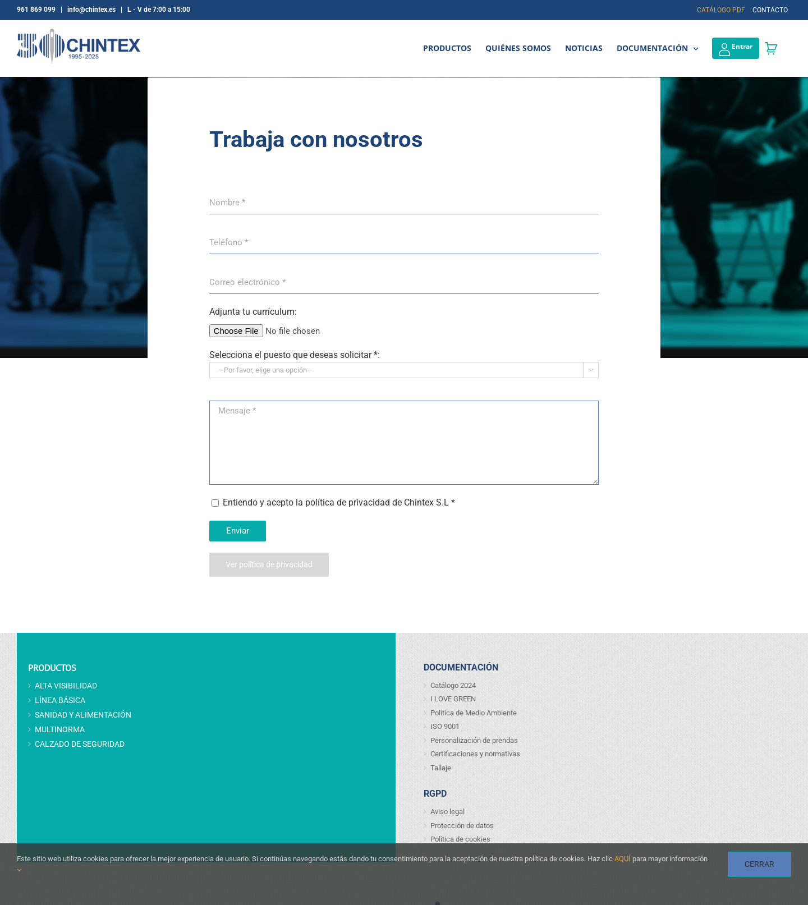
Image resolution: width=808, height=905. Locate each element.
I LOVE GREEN (453, 699)
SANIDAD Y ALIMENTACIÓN (83, 714)
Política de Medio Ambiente (473, 713)
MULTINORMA (60, 729)
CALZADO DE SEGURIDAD (80, 743)
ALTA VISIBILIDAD (66, 685)
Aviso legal (447, 811)
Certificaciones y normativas (475, 754)
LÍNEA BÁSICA (60, 700)
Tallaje (440, 768)
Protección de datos (462, 825)
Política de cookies (460, 839)
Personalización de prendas (474, 740)
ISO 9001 (445, 726)
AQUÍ (622, 859)
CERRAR (759, 864)
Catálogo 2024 (453, 685)
